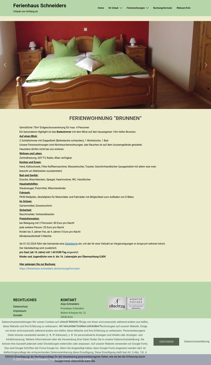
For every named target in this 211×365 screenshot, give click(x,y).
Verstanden (166, 341)
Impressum (19, 310)
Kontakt (17, 315)
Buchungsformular (162, 8)
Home (101, 8)
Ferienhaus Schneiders (39, 5)
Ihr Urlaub (113, 8)
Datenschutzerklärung (196, 341)
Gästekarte (71, 243)
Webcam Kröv (184, 8)
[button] (5, 65)
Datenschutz (20, 306)
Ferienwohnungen (136, 8)
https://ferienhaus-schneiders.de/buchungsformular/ (49, 268)
